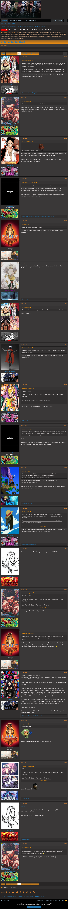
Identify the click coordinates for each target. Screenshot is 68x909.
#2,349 (64, 385)
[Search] (65, 20)
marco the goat (54, 34)
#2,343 (64, 138)
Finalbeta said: (26, 101)
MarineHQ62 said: (27, 60)
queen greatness (5, 36)
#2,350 (64, 425)
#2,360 (64, 843)
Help (63, 900)
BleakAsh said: (27, 429)
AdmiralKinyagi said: (28, 388)
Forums (4, 20)
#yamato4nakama (44, 32)
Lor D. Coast (11, 535)
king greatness (46, 34)
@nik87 (24, 806)
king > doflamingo (6, 34)
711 (32, 53)
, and (30, 93)
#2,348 (64, 344)
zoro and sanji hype (56, 36)
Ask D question (10, 371)
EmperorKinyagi (11, 125)
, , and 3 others (35, 715)
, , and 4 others (34, 299)
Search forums (11, 23)
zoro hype (4, 38)
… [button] (9, 53)
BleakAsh (11, 412)
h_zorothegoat (10, 790)
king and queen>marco (36, 34)
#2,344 (64, 178)
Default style (5, 900)
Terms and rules (48, 900)
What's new (21, 20)
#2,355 (64, 630)
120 (26, 53)
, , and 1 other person (39, 216)
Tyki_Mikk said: (27, 471)
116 (12, 53)
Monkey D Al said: (27, 347)
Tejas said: (25, 224)
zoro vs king (10, 38)
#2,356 (64, 672)
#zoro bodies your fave (55, 32)
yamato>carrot (33, 36)
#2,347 (64, 303)
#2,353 (64, 548)
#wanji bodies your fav (33, 32)
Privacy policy (56, 900)
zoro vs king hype (19, 38)
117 (16, 53)
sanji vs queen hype (24, 36)
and (28, 503)
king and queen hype (24, 34)
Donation (12, 20)
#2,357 (64, 720)
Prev (3, 53)
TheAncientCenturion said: (29, 182)
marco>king (63, 34)
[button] (16, 20)
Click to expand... (44, 403)
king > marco (14, 34)
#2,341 (64, 57)
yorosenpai (10, 699)
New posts (3, 23)
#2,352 (64, 508)
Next (36, 53)
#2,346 (64, 263)
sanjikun (10, 165)
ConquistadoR (10, 206)
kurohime (11, 576)
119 (23, 53)
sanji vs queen (14, 36)
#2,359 (64, 803)
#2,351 (64, 467)
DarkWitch (10, 495)
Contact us (40, 900)
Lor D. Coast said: (27, 141)
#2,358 (64, 762)
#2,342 (64, 97)
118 (19, 53)
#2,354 (64, 589)
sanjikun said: (26, 511)
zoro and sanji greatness (44, 36)
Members (31, 20)
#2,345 (64, 221)
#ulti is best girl (22, 32)
